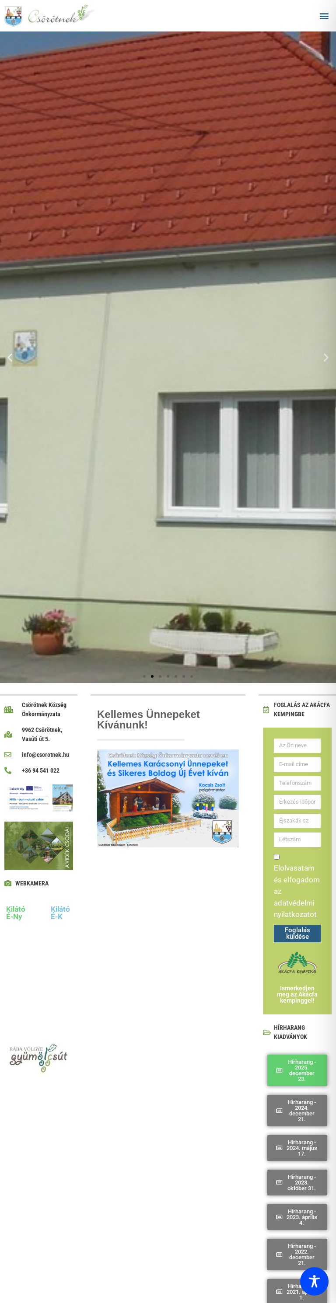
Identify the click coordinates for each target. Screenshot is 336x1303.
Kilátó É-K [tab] (60, 913)
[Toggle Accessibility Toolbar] (314, 1281)
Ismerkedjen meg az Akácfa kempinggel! (297, 994)
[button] (324, 15)
